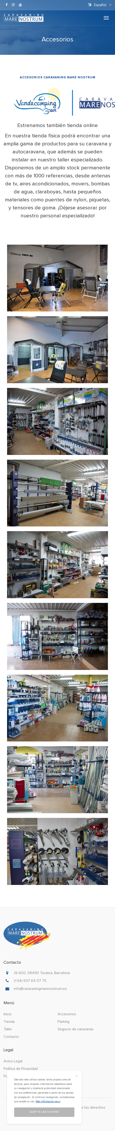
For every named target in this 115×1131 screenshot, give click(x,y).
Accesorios (67, 1014)
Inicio (8, 1014)
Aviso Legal (13, 1061)
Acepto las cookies (44, 1112)
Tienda (9, 1021)
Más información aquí (48, 1101)
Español (99, 5)
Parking (63, 1021)
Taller (8, 1029)
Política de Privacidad (21, 1069)
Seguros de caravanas (76, 1029)
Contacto (11, 1037)
